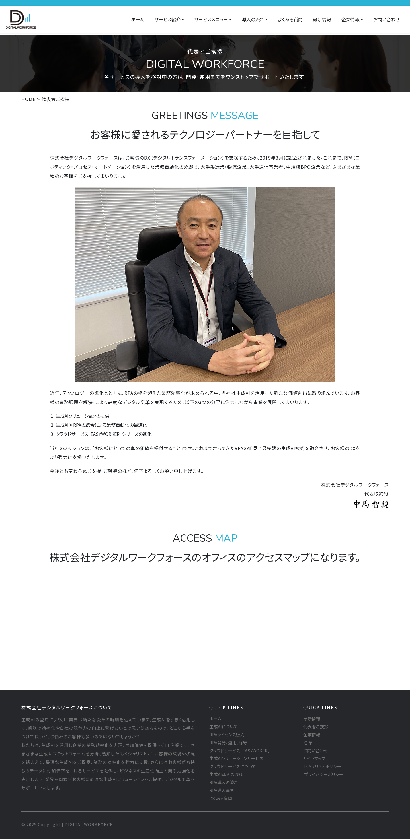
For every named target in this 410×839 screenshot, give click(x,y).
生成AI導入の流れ (226, 774)
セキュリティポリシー (322, 766)
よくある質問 (290, 19)
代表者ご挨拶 (315, 726)
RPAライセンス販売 (227, 734)
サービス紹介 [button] (167, 19)
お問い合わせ (386, 19)
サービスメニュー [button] (211, 19)
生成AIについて (223, 726)
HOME (28, 99)
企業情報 (311, 734)
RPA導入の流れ (223, 782)
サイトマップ (314, 758)
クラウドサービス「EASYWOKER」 (239, 750)
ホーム (137, 19)
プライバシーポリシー (323, 774)
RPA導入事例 (221, 790)
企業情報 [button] (350, 19)
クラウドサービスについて (232, 766)
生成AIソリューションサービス (236, 758)
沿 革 (308, 742)
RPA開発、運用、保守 (228, 742)
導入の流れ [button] (253, 19)
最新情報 (322, 19)
